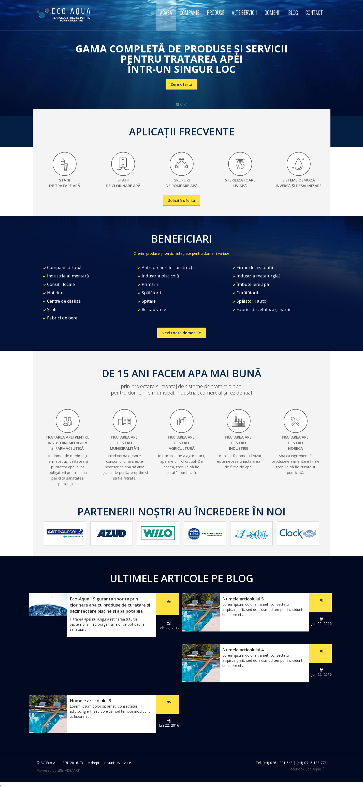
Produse (215, 12)
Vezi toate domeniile (181, 332)
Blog (293, 12)
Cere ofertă (181, 84)
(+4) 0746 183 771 (312, 762)
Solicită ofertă (181, 200)
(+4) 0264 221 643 (278, 762)
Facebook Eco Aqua (306, 769)
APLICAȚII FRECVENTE (181, 131)
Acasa (166, 12)
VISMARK (72, 770)
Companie (189, 12)
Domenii (273, 12)
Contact (314, 12)
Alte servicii (244, 12)
